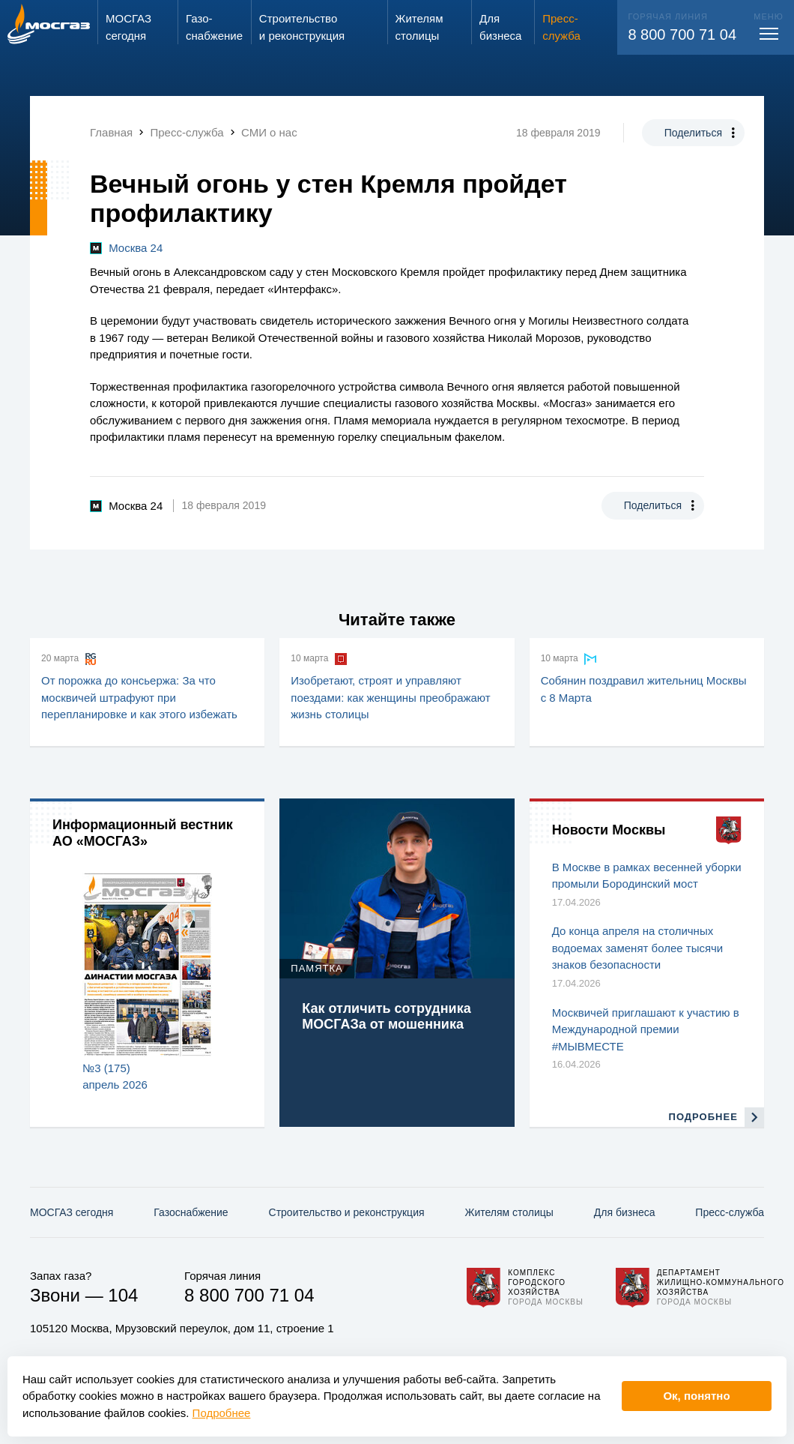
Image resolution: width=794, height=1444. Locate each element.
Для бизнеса (624, 1212)
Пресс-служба (729, 1212)
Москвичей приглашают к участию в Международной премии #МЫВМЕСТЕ (645, 1029)
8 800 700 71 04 (682, 34)
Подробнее (222, 1413)
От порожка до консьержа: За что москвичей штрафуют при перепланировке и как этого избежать (139, 697)
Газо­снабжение (191, 1212)
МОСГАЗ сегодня (71, 1212)
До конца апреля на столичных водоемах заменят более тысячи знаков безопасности (638, 947)
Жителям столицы (508, 1212)
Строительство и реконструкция (347, 1212)
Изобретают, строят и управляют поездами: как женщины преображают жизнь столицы (390, 697)
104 (123, 1295)
